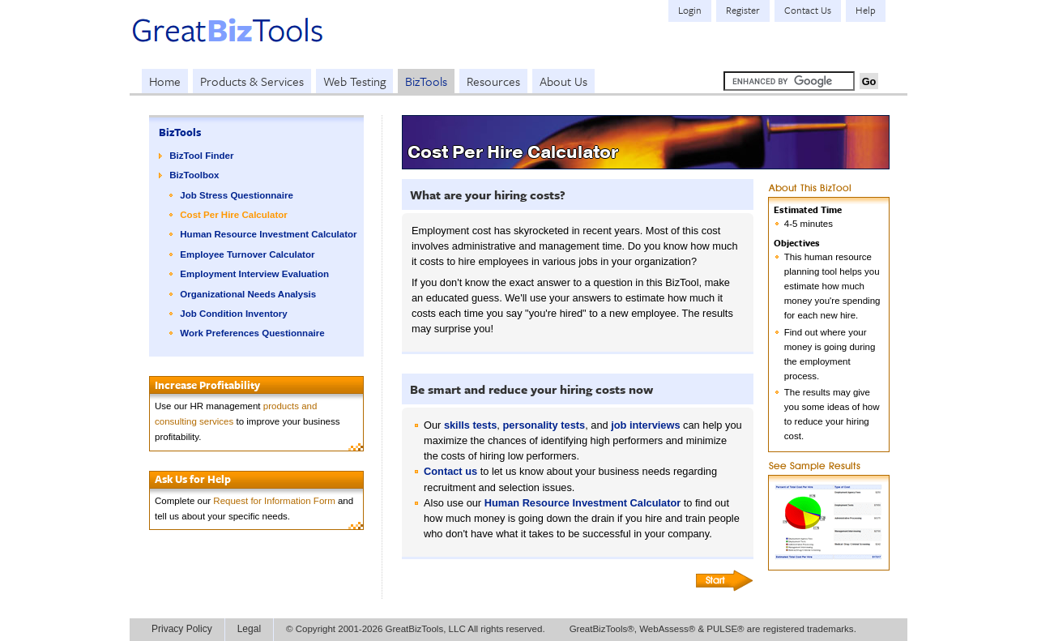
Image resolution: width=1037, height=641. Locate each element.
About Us (563, 81)
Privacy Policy (181, 629)
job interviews (645, 425)
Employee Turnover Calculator (247, 254)
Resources (493, 81)
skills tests (470, 425)
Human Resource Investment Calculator (268, 234)
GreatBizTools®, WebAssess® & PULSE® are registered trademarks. (713, 629)
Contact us (450, 471)
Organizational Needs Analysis (248, 294)
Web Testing (354, 81)
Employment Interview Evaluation (254, 274)
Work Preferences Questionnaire (252, 333)
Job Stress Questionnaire (236, 195)
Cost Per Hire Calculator (233, 215)
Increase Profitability (207, 385)
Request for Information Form (274, 501)
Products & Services (252, 81)
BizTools (426, 81)
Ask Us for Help (193, 479)
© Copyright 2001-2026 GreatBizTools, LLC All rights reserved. (415, 629)
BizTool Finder (201, 155)
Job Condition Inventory (233, 313)
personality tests (543, 425)
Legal (249, 629)
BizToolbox (194, 175)
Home (165, 81)
